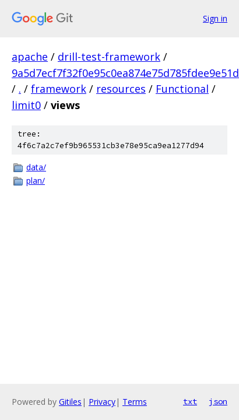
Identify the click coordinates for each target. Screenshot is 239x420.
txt (190, 401)
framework (58, 89)
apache (30, 57)
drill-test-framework (109, 57)
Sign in (215, 18)
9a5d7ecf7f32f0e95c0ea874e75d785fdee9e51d (125, 73)
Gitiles (70, 401)
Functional (182, 89)
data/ (36, 167)
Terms (134, 401)
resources (121, 89)
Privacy (102, 401)
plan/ (35, 180)
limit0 (26, 105)
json (218, 401)
